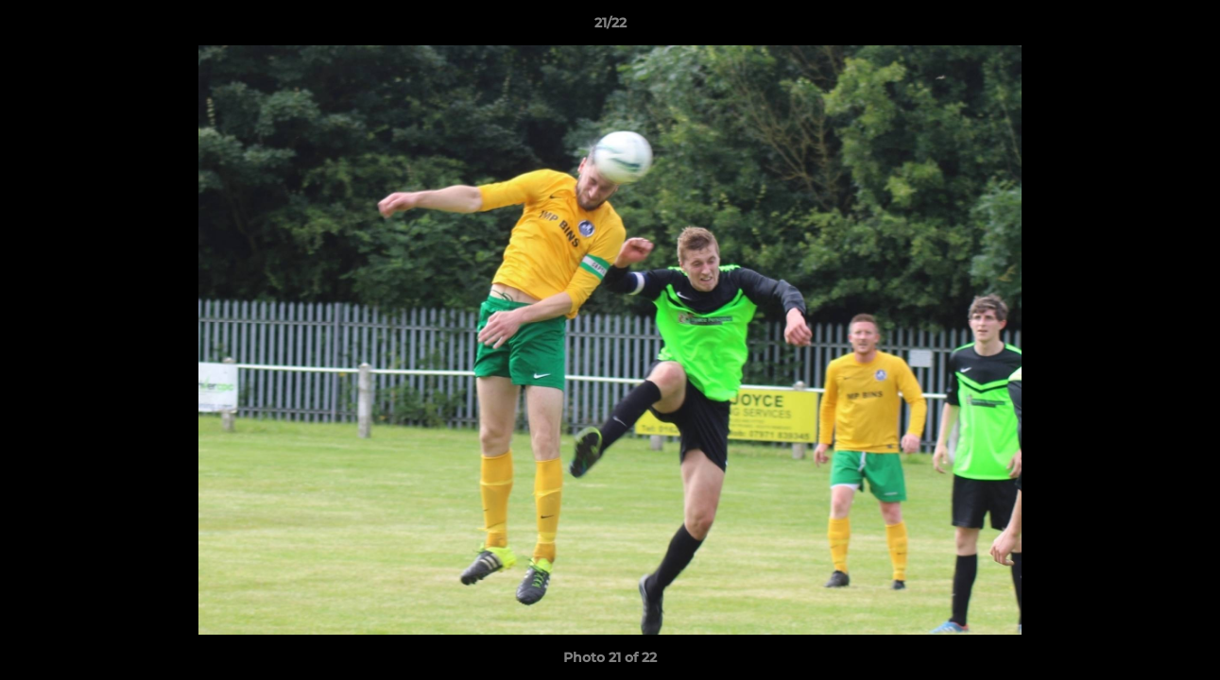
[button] (1186, 27)
